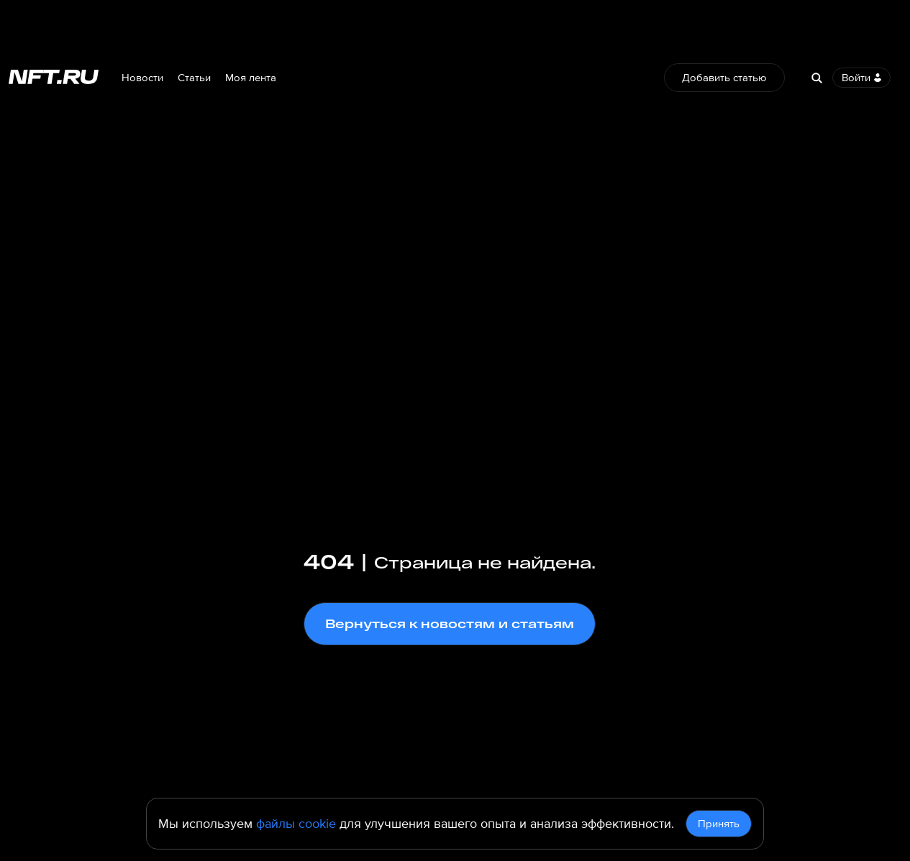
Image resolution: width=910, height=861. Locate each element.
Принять (719, 823)
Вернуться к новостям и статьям (449, 623)
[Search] (816, 77)
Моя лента (250, 77)
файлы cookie (296, 824)
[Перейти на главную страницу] (54, 78)
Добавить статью (724, 77)
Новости (142, 77)
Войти (861, 77)
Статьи (194, 77)
